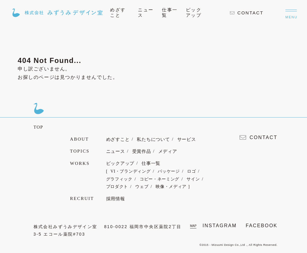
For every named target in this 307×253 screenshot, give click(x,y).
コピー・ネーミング (159, 179)
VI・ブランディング (131, 171)
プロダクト (117, 186)
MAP (193, 226)
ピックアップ (120, 163)
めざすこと (118, 139)
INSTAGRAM (219, 225)
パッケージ (169, 171)
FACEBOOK (262, 225)
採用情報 (115, 198)
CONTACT (247, 12)
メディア (167, 151)
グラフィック (119, 179)
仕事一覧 (151, 163)
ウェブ (141, 186)
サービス (186, 139)
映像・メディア (171, 186)
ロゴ (191, 171)
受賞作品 (141, 151)
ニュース (115, 151)
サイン (193, 179)
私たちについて (153, 139)
